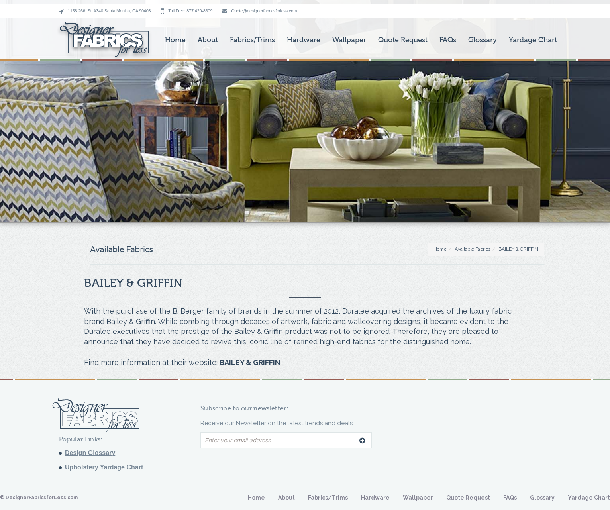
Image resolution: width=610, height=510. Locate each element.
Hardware (303, 39)
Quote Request (403, 39)
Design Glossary (90, 452)
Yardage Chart (533, 39)
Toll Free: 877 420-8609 (186, 11)
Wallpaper (349, 39)
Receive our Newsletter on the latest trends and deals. (277, 423)
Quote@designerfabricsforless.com (259, 11)
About (208, 39)
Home (175, 39)
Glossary (482, 39)
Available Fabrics (472, 249)
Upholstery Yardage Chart (104, 467)
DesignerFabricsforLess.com (42, 497)
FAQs (447, 39)
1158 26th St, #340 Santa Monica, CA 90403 (105, 11)
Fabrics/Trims (252, 39)
